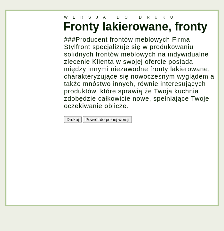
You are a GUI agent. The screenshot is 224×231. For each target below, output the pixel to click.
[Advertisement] (32, 107)
